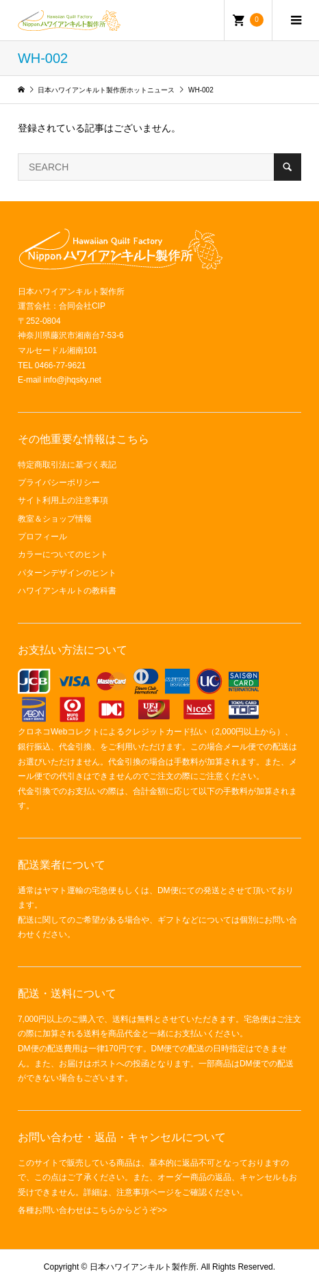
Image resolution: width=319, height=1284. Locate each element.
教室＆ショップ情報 (55, 519)
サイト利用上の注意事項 (63, 500)
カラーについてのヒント (63, 554)
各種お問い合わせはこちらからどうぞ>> (92, 1210)
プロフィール (42, 536)
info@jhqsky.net (72, 380)
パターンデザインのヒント (67, 573)
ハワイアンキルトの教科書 (67, 590)
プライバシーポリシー (59, 482)
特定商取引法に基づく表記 (67, 465)
